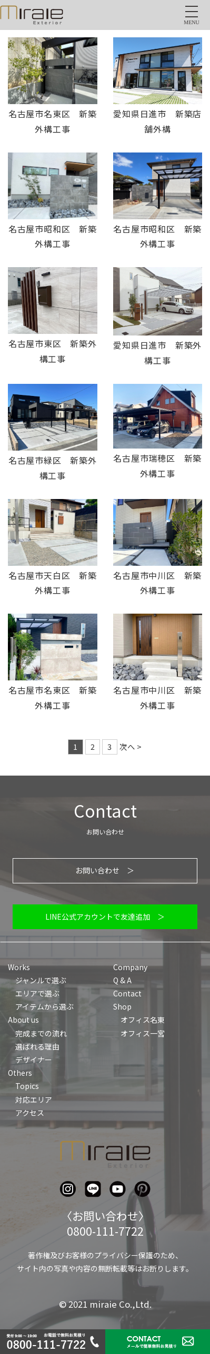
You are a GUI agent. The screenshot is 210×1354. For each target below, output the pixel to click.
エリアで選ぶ (37, 993)
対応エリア (33, 1099)
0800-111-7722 (105, 1231)
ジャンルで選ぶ (40, 980)
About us (23, 1019)
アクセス (29, 1112)
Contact (127, 993)
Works (19, 967)
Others (20, 1072)
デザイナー (33, 1059)
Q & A (122, 980)
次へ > (130, 746)
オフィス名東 (143, 1019)
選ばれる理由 (37, 1046)
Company (130, 967)
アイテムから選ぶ (44, 1006)
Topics (27, 1086)
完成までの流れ (41, 1033)
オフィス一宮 (143, 1033)
